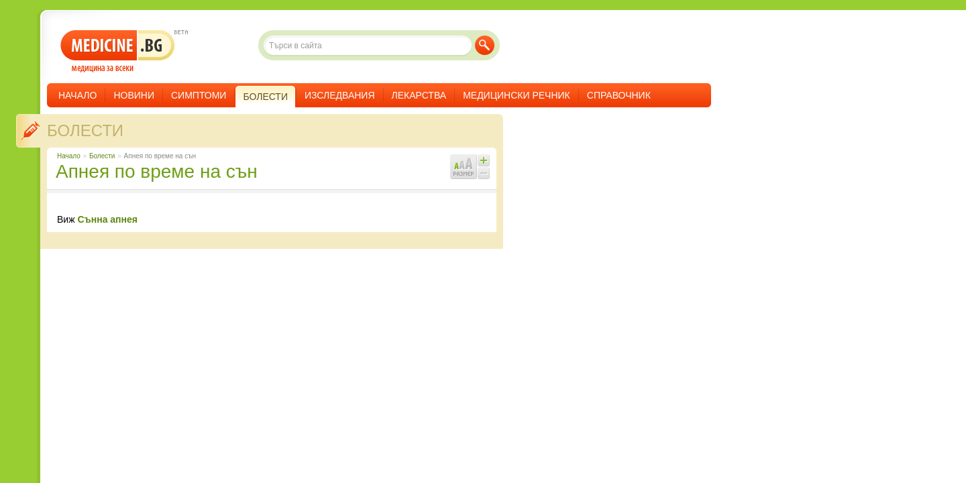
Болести (85, 130)
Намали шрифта (484, 173)
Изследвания (340, 95)
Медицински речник (516, 95)
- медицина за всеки (117, 51)
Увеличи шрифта (484, 160)
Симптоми (198, 95)
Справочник (619, 95)
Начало (77, 95)
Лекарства (419, 95)
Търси (484, 45)
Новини (133, 95)
